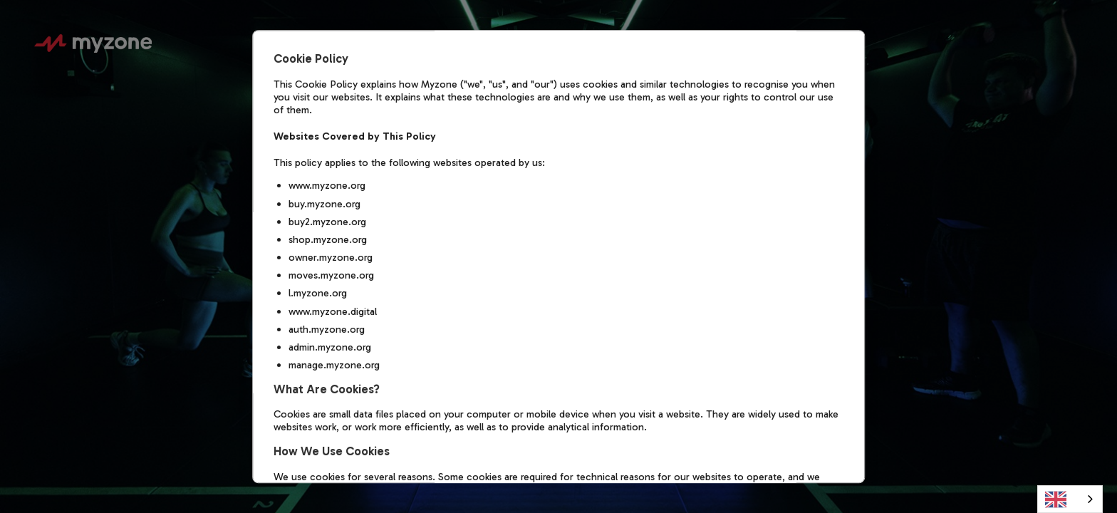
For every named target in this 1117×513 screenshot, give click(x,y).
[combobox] (1070, 499)
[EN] (1070, 499)
